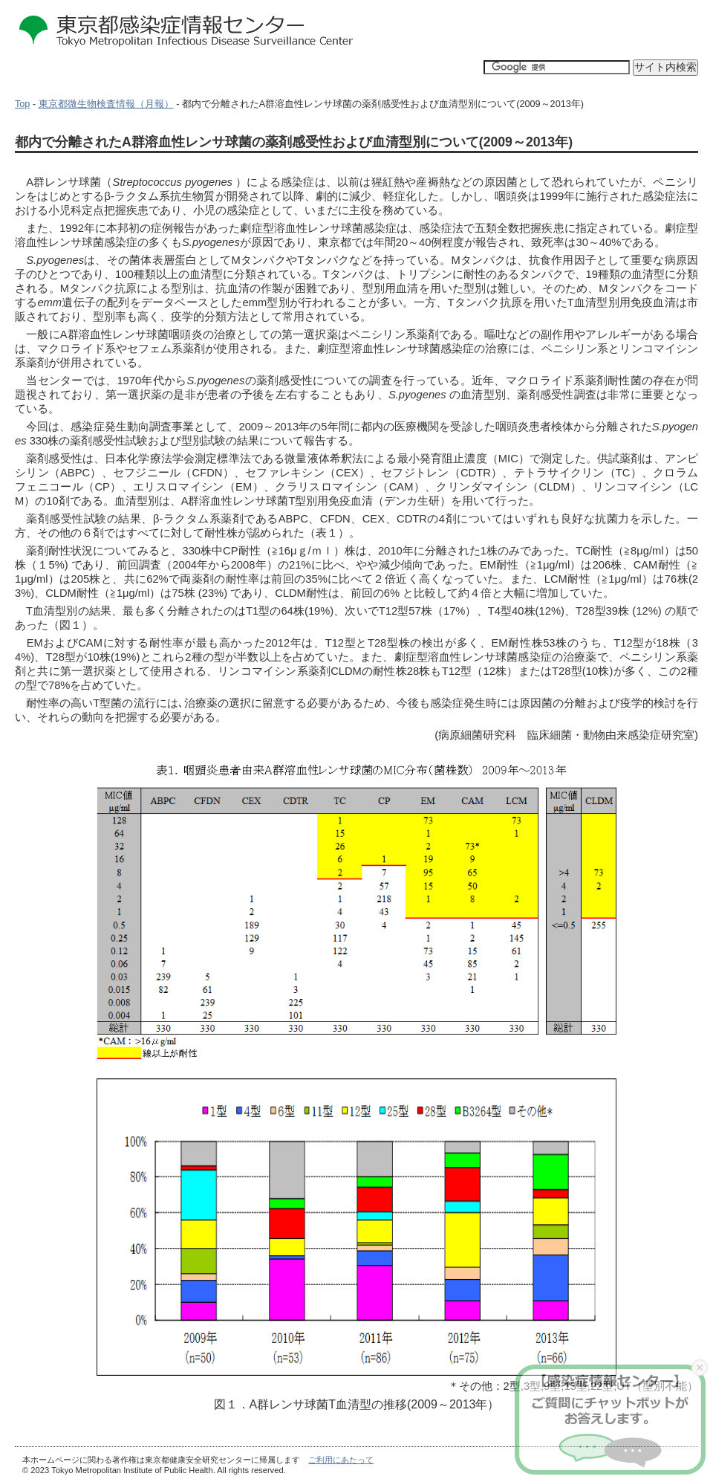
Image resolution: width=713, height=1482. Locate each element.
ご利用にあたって (341, 1459)
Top (22, 104)
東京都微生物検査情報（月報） (106, 104)
